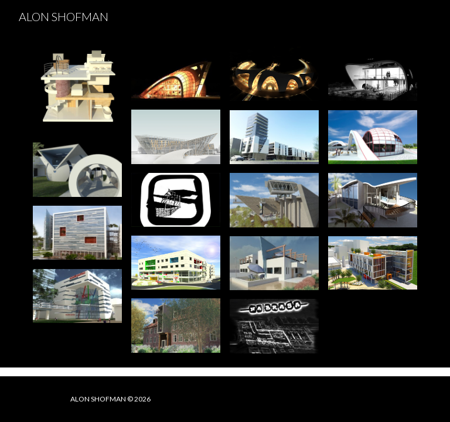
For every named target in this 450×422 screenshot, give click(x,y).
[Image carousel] (77, 90)
